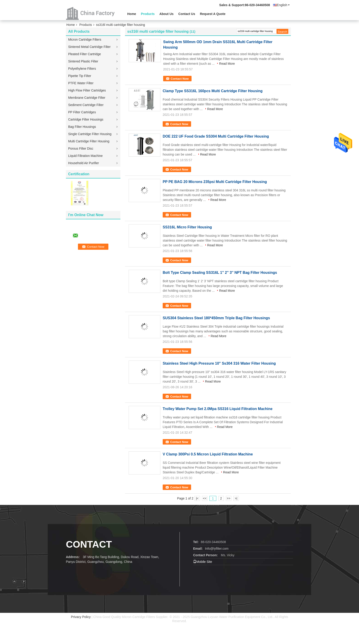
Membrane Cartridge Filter (86, 97)
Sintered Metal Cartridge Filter (89, 47)
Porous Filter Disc (80, 148)
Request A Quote (213, 14)
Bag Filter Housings (82, 127)
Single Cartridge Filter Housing (90, 134)
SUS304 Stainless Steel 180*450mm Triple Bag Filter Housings (216, 318)
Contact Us (186, 14)
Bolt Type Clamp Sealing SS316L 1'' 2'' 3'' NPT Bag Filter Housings (220, 272)
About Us (167, 14)
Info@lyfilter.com (217, 548)
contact (89, 544)
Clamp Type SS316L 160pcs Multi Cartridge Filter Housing (213, 91)
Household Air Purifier (83, 163)
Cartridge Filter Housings (85, 119)
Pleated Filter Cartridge (84, 54)
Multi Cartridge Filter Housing (88, 141)
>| (236, 498)
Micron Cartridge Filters (84, 39)
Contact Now (180, 78)
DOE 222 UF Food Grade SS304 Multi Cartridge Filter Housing (216, 136)
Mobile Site (202, 562)
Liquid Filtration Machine (85, 156)
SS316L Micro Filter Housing (187, 227)
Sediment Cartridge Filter (86, 105)
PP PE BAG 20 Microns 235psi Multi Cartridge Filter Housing (215, 182)
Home (131, 14)
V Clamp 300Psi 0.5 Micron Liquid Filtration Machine (208, 454)
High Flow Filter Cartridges (87, 90)
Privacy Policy (81, 617)
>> (228, 498)
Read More (227, 63)
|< (197, 498)
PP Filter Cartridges (82, 112)
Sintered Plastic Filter (83, 61)
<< (205, 498)
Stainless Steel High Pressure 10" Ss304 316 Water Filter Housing (219, 363)
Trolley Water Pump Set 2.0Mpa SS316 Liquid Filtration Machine (217, 409)
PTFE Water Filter (81, 83)
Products (148, 14)
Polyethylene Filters (82, 68)
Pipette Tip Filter (79, 76)
